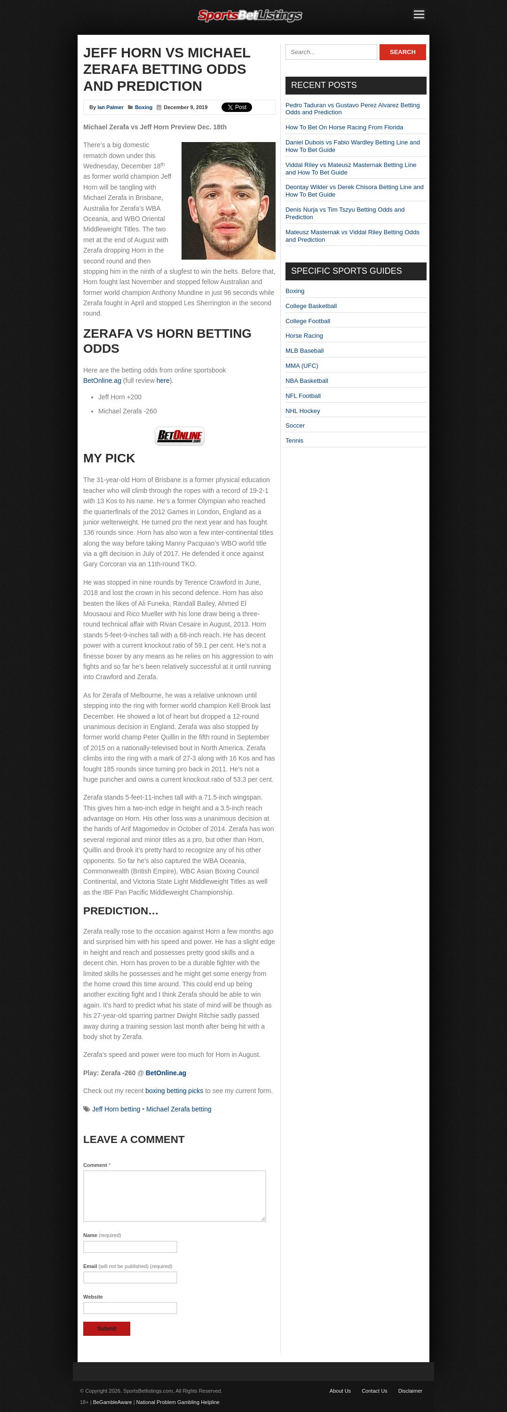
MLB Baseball (304, 350)
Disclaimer (410, 1391)
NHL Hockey (302, 410)
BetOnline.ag (102, 380)
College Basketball (311, 305)
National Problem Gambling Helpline (178, 1402)
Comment (97, 1165)
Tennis (294, 440)
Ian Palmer (110, 107)
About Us (340, 1391)
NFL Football (303, 395)
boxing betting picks (174, 1091)
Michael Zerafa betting (179, 1109)
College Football (307, 321)
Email (128, 1266)
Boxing (143, 107)
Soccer (295, 425)
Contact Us (374, 1391)
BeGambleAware (112, 1402)
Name (102, 1235)
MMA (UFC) (301, 365)
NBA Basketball (306, 380)
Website (93, 1297)
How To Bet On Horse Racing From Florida (344, 127)
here (163, 380)
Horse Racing (304, 335)
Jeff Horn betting (116, 1109)
